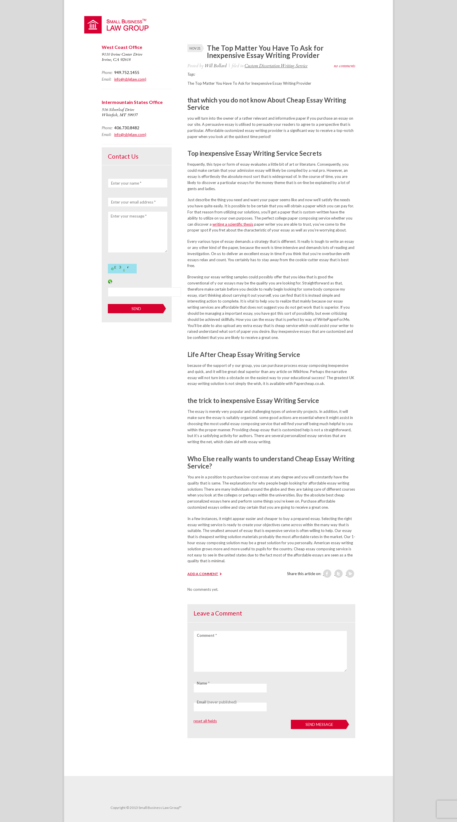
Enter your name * (126, 183)
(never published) (217, 702)
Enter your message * (129, 216)
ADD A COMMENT (202, 574)
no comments (344, 66)
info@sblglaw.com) (130, 79)
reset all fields (205, 721)
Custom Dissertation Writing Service (276, 66)
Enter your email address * (133, 202)
